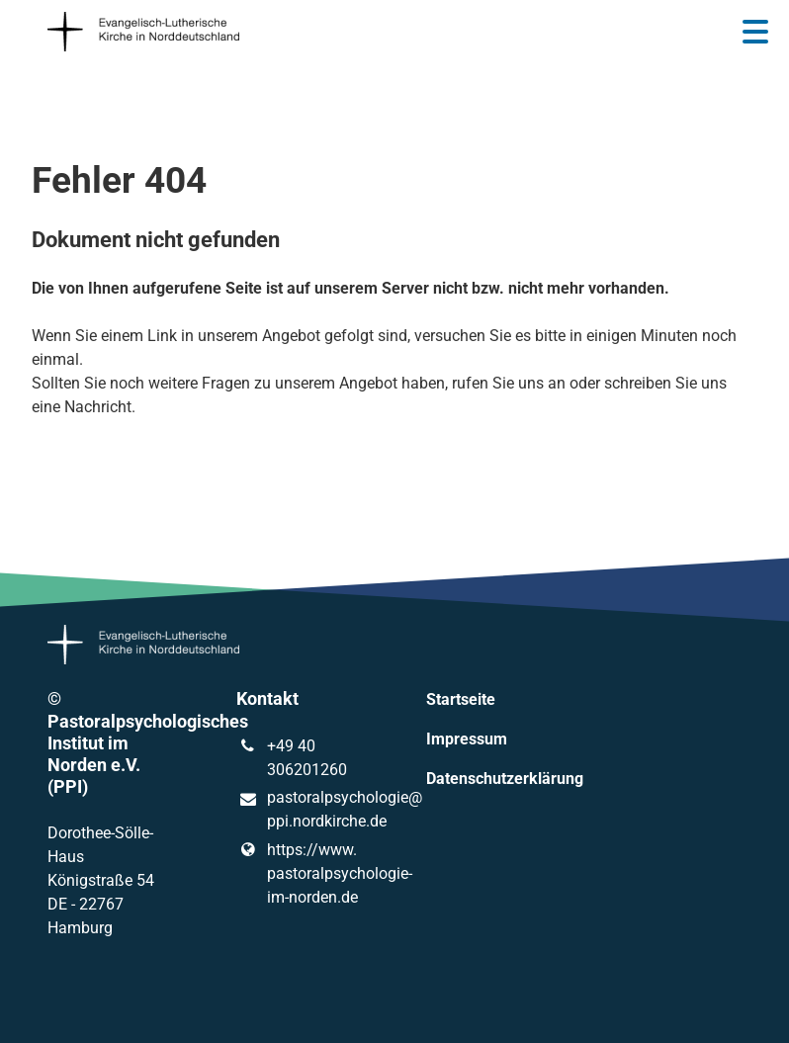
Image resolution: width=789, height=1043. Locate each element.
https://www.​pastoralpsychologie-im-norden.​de (299, 874)
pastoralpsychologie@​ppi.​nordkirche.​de (299, 810)
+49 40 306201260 (291, 758)
